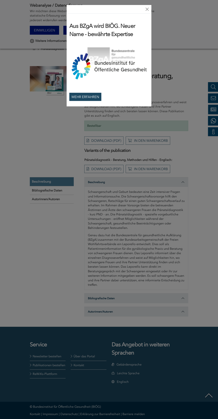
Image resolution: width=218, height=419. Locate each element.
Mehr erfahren (85, 97)
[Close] (147, 9)
